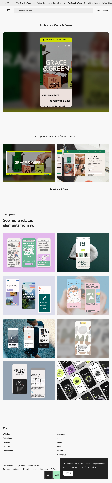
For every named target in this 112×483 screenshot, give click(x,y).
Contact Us (61, 455)
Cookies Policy (8, 466)
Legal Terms (21, 466)
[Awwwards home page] (48, 475)
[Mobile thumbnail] (29, 295)
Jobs (59, 438)
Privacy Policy (33, 466)
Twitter (35, 469)
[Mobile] (29, 252)
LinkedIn (26, 469)
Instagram (16, 469)
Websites (6, 434)
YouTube (54, 469)
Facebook (44, 469)
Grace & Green (63, 25)
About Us (60, 451)
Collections (7, 438)
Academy (61, 434)
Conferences (8, 451)
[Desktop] (29, 163)
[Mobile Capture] (83, 295)
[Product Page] (83, 163)
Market (60, 442)
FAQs (59, 446)
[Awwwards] (9, 10)
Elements (6, 442)
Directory (6, 446)
